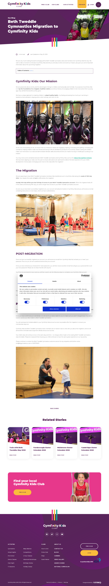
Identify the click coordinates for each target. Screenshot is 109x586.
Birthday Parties (28, 563)
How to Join (44, 548)
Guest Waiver (45, 559)
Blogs (56, 552)
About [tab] (79, 281)
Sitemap (66, 582)
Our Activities (68, 4)
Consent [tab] (29, 281)
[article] (18, 443)
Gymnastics (11, 548)
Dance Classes (12, 559)
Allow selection (54, 309)
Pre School (11, 556)
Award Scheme (59, 563)
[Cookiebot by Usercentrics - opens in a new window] (82, 276)
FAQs (43, 556)
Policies (60, 582)
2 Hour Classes (27, 556)
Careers (57, 556)
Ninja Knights (12, 552)
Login (89, 553)
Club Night (11, 563)
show (31, 70)
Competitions (27, 552)
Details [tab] (54, 281)
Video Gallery (59, 559)
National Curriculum (61, 566)
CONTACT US (58, 548)
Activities (11, 544)
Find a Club (45, 4)
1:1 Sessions (11, 566)
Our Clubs (55, 4)
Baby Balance (27, 548)
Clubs (43, 544)
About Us (57, 544)
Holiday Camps (27, 566)
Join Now (82, 4)
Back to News (54, 408)
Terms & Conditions (51, 582)
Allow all (78, 309)
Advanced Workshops (29, 559)
